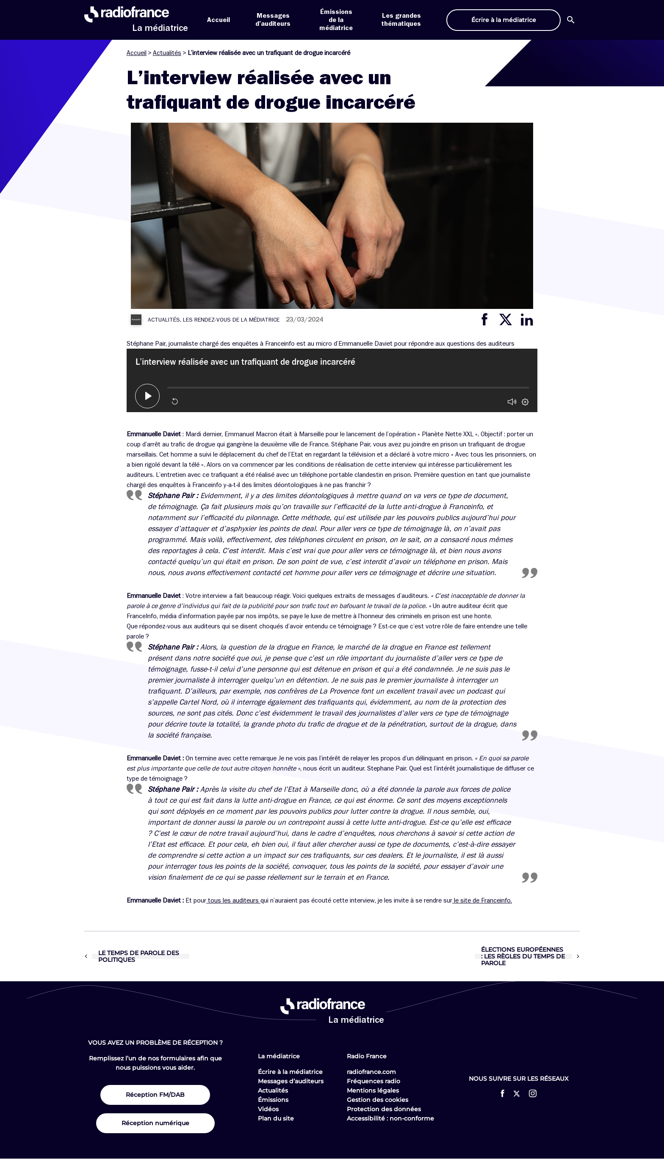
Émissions (273, 1100)
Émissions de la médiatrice (336, 19)
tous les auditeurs (233, 900)
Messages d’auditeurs (291, 1081)
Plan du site (276, 1118)
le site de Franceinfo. (482, 900)
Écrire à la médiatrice (290, 1072)
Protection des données (384, 1109)
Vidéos (268, 1109)
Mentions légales (373, 1090)
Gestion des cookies (377, 1100)
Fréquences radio (373, 1081)
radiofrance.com (371, 1072)
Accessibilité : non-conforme (390, 1118)
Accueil (218, 20)
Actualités (167, 53)
